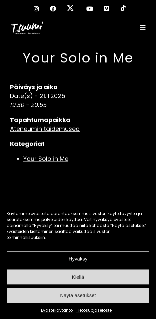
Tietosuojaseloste (94, 310)
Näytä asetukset (78, 295)
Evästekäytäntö (57, 310)
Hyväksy (78, 259)
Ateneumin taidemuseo (45, 129)
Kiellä (78, 277)
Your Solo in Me (78, 58)
